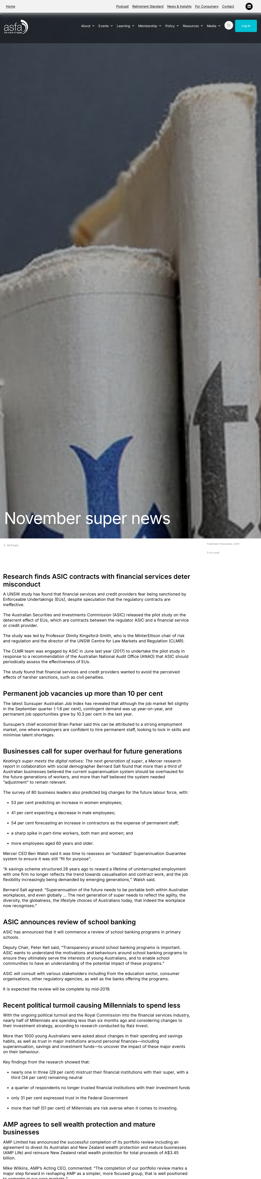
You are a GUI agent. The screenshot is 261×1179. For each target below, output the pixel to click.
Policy (172, 26)
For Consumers (206, 6)
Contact (228, 6)
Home (10, 6)
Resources (193, 26)
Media (213, 26)
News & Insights (179, 6)
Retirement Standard (148, 6)
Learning (125, 26)
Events (105, 26)
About (87, 26)
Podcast (122, 6)
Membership (149, 26)
